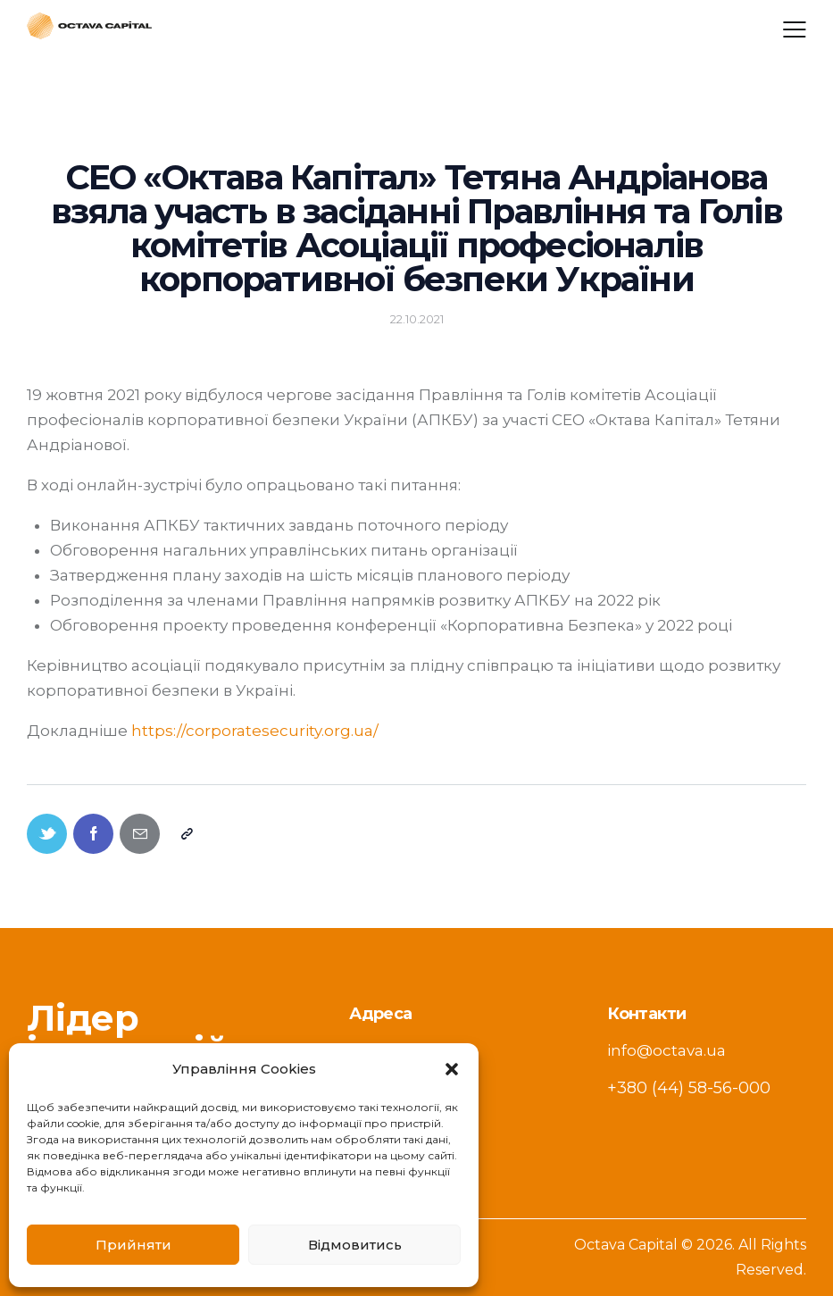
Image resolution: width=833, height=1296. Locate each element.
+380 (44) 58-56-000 (689, 1088)
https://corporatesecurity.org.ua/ (255, 731)
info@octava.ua (666, 1050)
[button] (452, 1069)
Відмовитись (355, 1244)
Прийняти (133, 1244)
